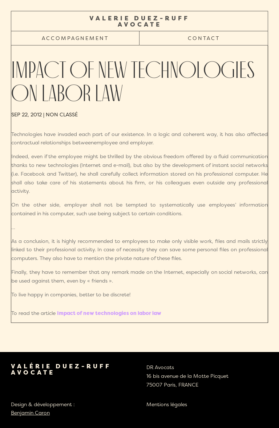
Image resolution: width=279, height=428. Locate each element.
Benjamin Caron (30, 412)
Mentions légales (166, 404)
